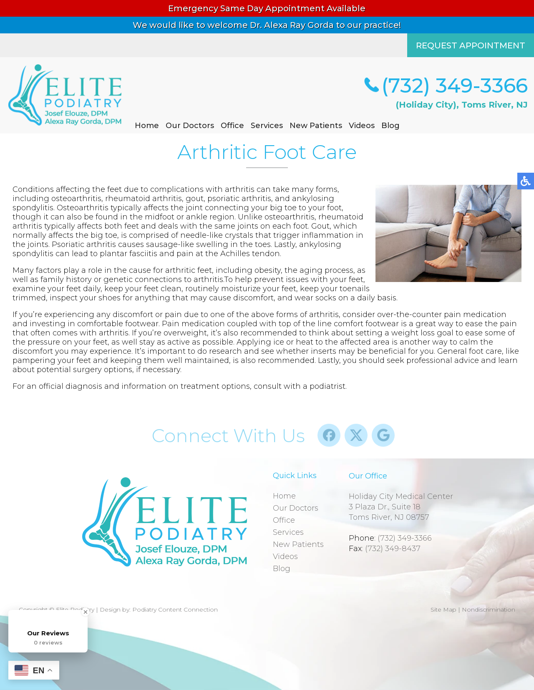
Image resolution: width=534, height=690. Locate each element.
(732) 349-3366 (454, 85)
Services (267, 125)
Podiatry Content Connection (175, 609)
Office (232, 125)
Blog (390, 125)
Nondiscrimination (488, 609)
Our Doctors (190, 125)
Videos (362, 125)
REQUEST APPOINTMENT (470, 45)
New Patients (316, 125)
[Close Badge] (85, 612)
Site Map (443, 609)
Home (147, 125)
